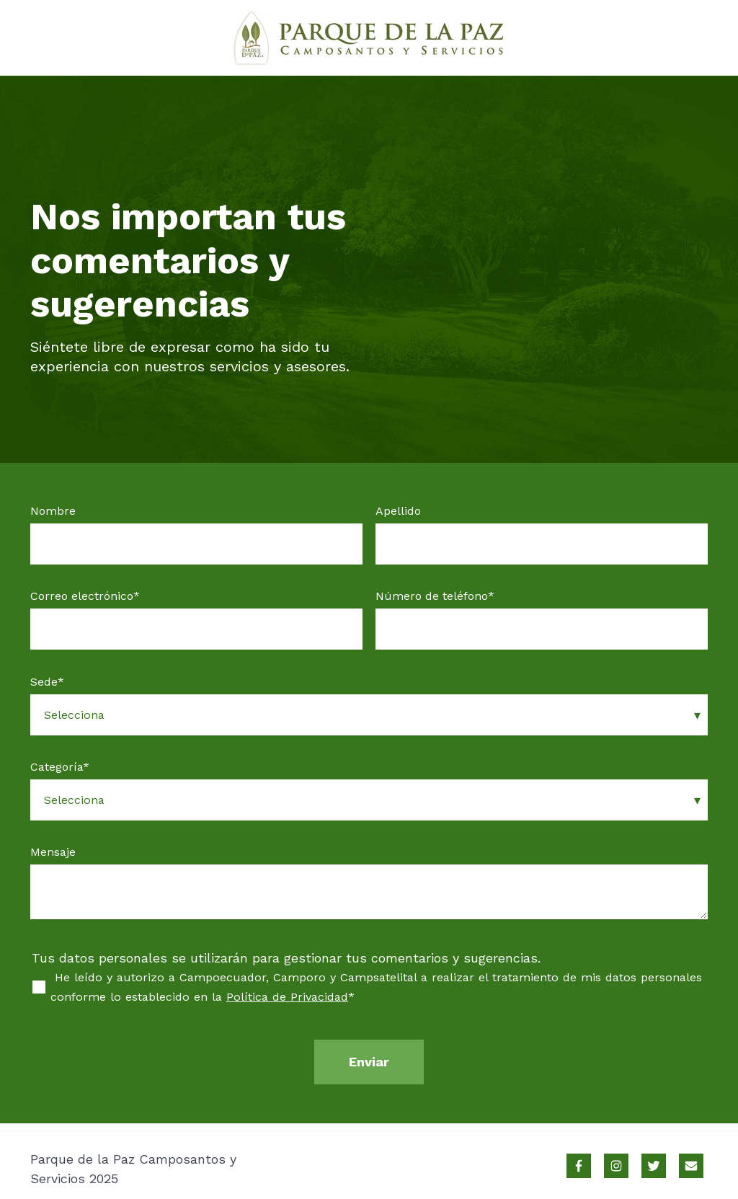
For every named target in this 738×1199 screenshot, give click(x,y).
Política (249, 997)
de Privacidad (310, 997)
